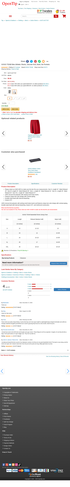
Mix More (46, 84)
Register (27, 1)
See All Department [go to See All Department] (9, 403)
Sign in (21, 1)
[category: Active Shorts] (34, 20)
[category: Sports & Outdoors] (11, 20)
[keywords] (37, 16)
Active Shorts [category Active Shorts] (28, 272)
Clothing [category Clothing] (15, 272)
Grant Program (8, 424)
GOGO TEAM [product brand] (29, 67)
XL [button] (19, 98)
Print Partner (7, 416)
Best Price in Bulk (27, 114)
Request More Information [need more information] (58, 263)
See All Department (10, 16)
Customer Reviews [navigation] (57, 183)
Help (58, 1)
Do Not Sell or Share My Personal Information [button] (15, 467)
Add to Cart (6, 109)
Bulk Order (15, 109)
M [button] (9, 98)
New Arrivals (42, 8)
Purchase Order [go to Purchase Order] (8, 435)
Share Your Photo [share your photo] (9, 400)
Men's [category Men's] (21, 272)
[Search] (56, 16)
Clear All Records (64, 356)
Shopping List (52, 1)
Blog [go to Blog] (5, 427)
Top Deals (20, 8)
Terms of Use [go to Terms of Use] (7, 437)
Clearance (34, 8)
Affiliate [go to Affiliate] (6, 413)
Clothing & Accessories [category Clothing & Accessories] (7, 277)
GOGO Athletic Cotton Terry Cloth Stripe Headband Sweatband (34, 170)
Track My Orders (43, 1)
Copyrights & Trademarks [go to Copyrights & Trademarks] (11, 392)
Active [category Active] (21, 277)
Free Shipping (27, 8)
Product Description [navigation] (13, 183)
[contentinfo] (10, 3)
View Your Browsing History (52, 356)
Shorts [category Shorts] (38, 275)
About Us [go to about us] (6, 397)
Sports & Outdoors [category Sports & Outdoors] (6, 272)
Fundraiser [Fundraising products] (7, 419)
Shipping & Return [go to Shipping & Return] (9, 440)
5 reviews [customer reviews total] (17, 67)
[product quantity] (11, 103)
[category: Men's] (26, 20)
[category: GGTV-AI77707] (44, 20)
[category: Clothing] (20, 20)
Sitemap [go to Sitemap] (6, 406)
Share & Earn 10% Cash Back (10, 114)
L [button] (14, 98)
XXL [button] (24, 98)
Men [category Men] (17, 277)
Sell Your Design (8, 422)
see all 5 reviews (7, 290)
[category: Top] (2, 20)
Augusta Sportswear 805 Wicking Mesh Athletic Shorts (35, 136)
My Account (34, 1)
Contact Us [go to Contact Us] (7, 448)
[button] (24, 4)
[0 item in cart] (64, 16)
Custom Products (50, 8)
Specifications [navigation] (35, 183)
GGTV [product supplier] (45, 67)
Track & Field (15, 69)
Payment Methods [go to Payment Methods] (9, 443)
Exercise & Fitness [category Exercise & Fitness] (18, 275)
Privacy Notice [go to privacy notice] (8, 395)
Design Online (8, 445)
